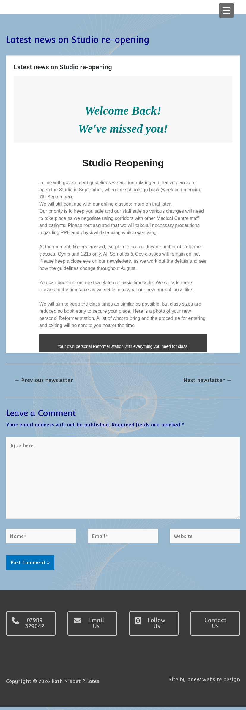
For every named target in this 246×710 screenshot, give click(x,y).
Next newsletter (206, 381)
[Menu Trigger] (226, 10)
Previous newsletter (44, 381)
